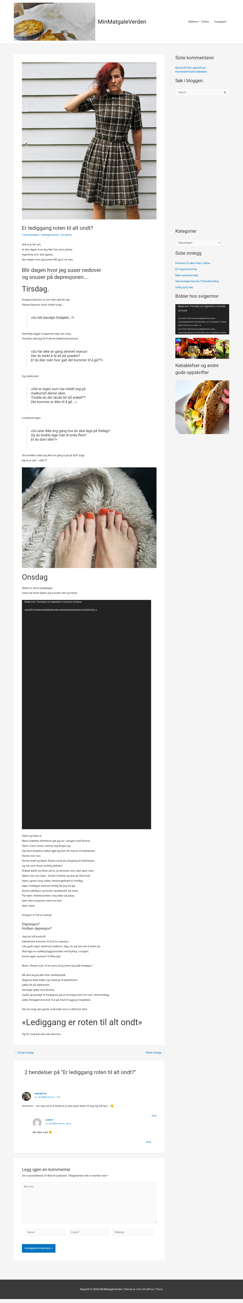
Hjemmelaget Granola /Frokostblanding (199, 282)
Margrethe (41, 1093)
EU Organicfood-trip (187, 270)
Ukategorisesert (52, 234)
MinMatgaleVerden (124, 21)
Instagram (220, 21)
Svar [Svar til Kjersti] (148, 1141)
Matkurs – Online (198, 21)
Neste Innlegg (154, 1052)
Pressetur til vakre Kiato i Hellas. (194, 264)
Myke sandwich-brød (187, 276)
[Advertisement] (202, 164)
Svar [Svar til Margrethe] (153, 1115)
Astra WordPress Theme (149, 1293)
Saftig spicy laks (185, 288)
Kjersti (49, 1120)
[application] (86, 714)
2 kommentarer (31, 234)
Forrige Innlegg (24, 1052)
